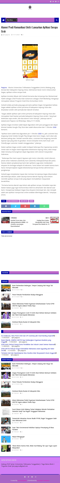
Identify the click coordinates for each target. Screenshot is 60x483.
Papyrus (4, 88)
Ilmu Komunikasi (13, 201)
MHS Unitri (24, 201)
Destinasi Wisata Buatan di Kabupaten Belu (26, 322)
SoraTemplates (22, 480)
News (31, 201)
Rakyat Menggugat (18, 437)
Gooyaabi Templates (43, 480)
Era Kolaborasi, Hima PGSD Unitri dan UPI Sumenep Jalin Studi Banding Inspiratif (27, 336)
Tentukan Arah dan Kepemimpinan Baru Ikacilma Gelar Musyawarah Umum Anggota (28, 353)
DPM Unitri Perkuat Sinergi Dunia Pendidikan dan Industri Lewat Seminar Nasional (27, 344)
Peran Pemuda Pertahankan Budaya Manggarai (27, 295)
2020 (54, 127)
